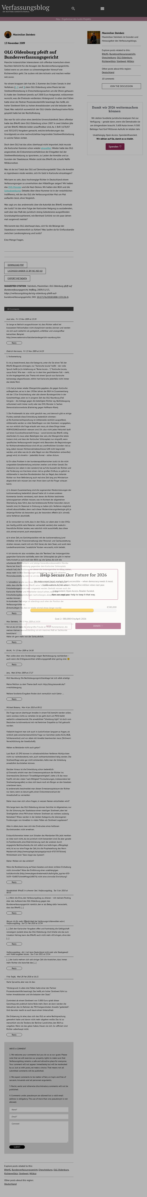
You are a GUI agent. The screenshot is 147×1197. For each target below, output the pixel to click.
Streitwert (23, 1173)
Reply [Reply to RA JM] (14, 664)
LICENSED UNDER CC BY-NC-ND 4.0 (25, 270)
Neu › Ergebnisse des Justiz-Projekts (73, 19)
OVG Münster (14, 187)
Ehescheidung (46, 1169)
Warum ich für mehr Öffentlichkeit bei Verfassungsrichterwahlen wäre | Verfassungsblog (35, 922)
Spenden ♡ (115, 146)
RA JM (8, 650)
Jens (8, 672)
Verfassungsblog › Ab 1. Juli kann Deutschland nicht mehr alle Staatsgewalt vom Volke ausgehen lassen (37, 953)
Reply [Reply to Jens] (14, 699)
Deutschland (10, 1183)
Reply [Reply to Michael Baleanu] (14, 882)
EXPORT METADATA (17, 278)
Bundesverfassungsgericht (25, 1169)
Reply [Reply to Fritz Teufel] (14, 1034)
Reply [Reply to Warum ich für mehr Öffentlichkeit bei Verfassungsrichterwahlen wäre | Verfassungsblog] (14, 944)
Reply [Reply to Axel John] (14, 343)
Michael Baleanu (13, 707)
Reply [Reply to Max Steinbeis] (14, 642)
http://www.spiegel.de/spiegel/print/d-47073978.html (41, 851)
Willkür (32, 1173)
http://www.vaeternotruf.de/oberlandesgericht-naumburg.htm (33, 337)
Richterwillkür (11, 1173)
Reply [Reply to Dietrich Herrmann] (14, 613)
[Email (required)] (38, 1116)
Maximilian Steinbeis (24, 34)
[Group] (26, 5)
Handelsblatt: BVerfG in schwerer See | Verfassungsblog (29, 890)
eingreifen (46, 148)
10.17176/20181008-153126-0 (52, 297)
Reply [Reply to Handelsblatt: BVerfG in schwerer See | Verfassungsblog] (14, 913)
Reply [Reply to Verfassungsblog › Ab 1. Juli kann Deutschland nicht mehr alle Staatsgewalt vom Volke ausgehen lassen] (14, 968)
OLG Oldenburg (61, 1169)
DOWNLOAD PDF (16, 264)
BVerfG (7, 1169)
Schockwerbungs (12, 190)
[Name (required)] (38, 1109)
